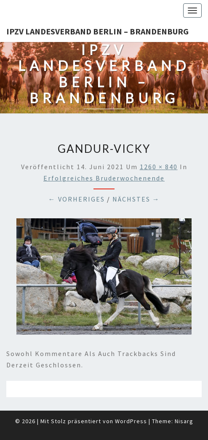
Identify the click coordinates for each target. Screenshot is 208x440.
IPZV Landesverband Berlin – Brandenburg (97, 31)
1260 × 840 (159, 166)
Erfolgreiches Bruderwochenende (104, 178)
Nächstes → (136, 199)
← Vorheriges (76, 199)
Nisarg (184, 421)
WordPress (131, 421)
